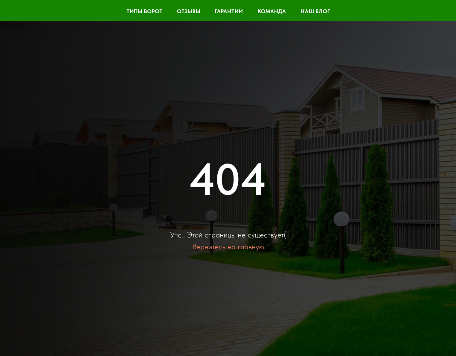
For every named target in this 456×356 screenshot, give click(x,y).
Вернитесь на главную (228, 246)
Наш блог (315, 11)
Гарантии (229, 11)
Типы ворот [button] (144, 11)
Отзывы (188, 11)
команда (271, 11)
